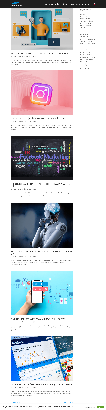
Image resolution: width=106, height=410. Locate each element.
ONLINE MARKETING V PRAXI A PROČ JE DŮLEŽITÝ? (38, 319)
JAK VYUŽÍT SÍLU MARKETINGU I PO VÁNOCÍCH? (85, 16)
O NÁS (51, 4)
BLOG (72, 4)
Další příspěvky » (68, 402)
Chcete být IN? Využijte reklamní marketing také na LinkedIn (42, 384)
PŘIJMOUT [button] (100, 407)
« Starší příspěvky (15, 402)
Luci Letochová (18, 56)
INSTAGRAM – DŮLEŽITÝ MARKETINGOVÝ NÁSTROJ (38, 118)
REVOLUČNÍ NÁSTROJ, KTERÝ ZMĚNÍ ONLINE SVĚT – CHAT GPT (41, 252)
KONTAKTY (88, 4)
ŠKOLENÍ (65, 4)
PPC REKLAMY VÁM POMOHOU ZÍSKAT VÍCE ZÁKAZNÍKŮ (40, 53)
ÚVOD (45, 4)
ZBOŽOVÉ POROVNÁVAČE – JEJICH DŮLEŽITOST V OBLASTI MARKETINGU (87, 41)
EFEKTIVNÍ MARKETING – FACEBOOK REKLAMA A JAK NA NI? (40, 185)
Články (34, 56)
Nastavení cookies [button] (90, 407)
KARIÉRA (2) (79, 4)
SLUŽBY (57, 4)
